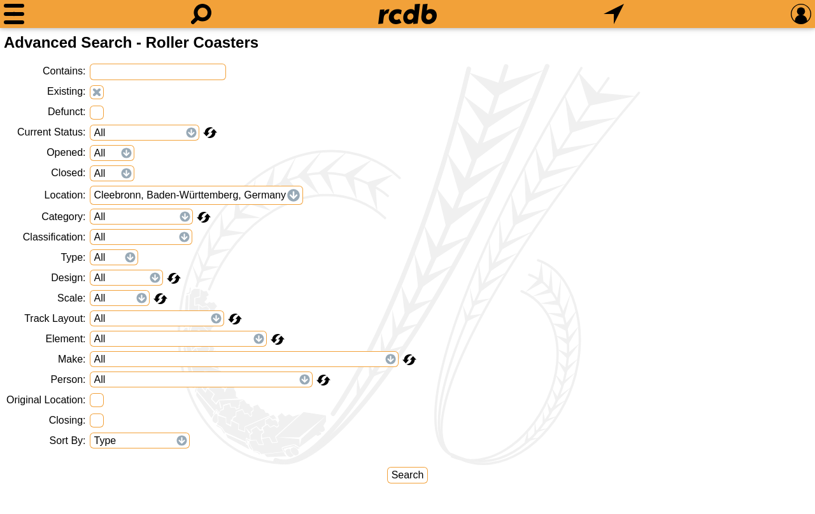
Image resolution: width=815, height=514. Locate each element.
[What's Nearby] (614, 14)
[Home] (407, 14)
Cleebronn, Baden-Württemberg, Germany (190, 195)
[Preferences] (801, 14)
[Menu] (14, 14)
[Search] (201, 14)
